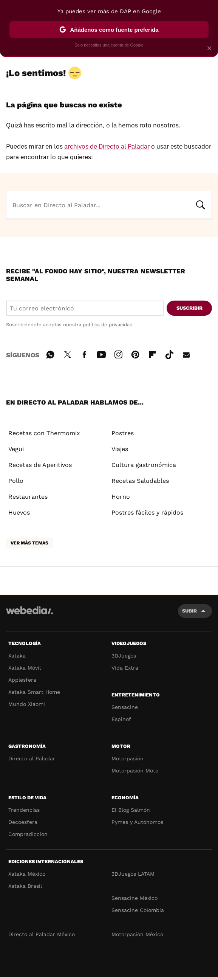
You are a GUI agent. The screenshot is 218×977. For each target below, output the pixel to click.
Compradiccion (28, 834)
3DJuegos (123, 656)
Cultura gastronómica (143, 464)
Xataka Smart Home (34, 692)
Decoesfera (22, 822)
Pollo (15, 480)
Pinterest (135, 353)
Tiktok (169, 353)
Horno (120, 496)
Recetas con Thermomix (44, 433)
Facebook (84, 353)
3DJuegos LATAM (133, 874)
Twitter (67, 353)
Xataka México (26, 874)
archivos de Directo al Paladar (107, 146)
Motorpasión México (137, 934)
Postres (122, 433)
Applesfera (22, 680)
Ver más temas (29, 543)
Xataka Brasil (25, 886)
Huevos (19, 512)
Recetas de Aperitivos (40, 464)
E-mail (186, 353)
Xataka (17, 656)
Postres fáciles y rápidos (147, 512)
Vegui (16, 449)
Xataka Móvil (24, 668)
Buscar (200, 204)
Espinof (121, 719)
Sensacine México (134, 898)
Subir (189, 611)
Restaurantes (28, 496)
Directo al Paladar (31, 758)
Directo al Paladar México (41, 934)
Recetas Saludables (140, 480)
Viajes (119, 449)
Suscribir (189, 308)
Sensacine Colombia (137, 910)
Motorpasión (127, 758)
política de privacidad (108, 324)
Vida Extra (124, 668)
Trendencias (24, 810)
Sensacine (124, 707)
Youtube (101, 353)
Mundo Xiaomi (26, 704)
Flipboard (152, 353)
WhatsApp (50, 353)
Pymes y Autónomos (137, 822)
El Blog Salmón (130, 810)
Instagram (118, 353)
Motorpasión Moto (134, 771)
